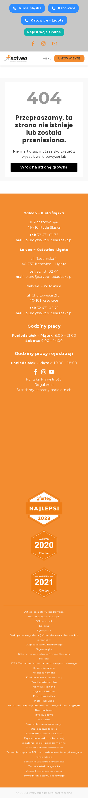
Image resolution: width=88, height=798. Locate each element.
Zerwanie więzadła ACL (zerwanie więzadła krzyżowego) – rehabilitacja (44, 754)
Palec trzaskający (44, 696)
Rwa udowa (44, 719)
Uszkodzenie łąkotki (44, 728)
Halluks (44, 658)
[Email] (54, 43)
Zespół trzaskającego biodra (44, 770)
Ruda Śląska (27, 8)
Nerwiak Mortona (44, 686)
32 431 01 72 (44, 235)
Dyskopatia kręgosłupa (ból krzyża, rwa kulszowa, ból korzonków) (44, 637)
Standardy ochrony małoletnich (44, 390)
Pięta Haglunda (44, 700)
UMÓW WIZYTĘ (69, 58)
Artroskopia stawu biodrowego (44, 611)
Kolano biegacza (44, 668)
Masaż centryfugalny (44, 682)
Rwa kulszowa (44, 714)
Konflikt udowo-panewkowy (44, 677)
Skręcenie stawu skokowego (44, 724)
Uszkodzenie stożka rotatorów (44, 733)
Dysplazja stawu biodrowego (44, 644)
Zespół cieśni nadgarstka (44, 766)
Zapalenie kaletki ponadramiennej (44, 742)
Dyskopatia (44, 630)
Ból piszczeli (44, 621)
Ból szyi (44, 625)
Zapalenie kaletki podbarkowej (44, 738)
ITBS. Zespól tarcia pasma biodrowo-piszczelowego (44, 663)
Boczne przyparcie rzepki (44, 616)
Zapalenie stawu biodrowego (44, 747)
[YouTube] (51, 372)
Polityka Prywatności (44, 379)
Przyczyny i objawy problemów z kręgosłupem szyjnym (44, 705)
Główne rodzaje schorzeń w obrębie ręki (44, 653)
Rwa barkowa (44, 710)
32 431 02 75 (44, 308)
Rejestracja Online (44, 32)
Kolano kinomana (44, 672)
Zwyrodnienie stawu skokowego (44, 775)
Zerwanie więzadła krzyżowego (44, 761)
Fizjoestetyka (44, 649)
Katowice (63, 8)
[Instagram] (43, 43)
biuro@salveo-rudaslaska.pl (49, 240)
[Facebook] (32, 43)
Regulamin (44, 385)
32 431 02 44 (44, 271)
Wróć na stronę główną (44, 167)
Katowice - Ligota (44, 20)
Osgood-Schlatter (44, 691)
